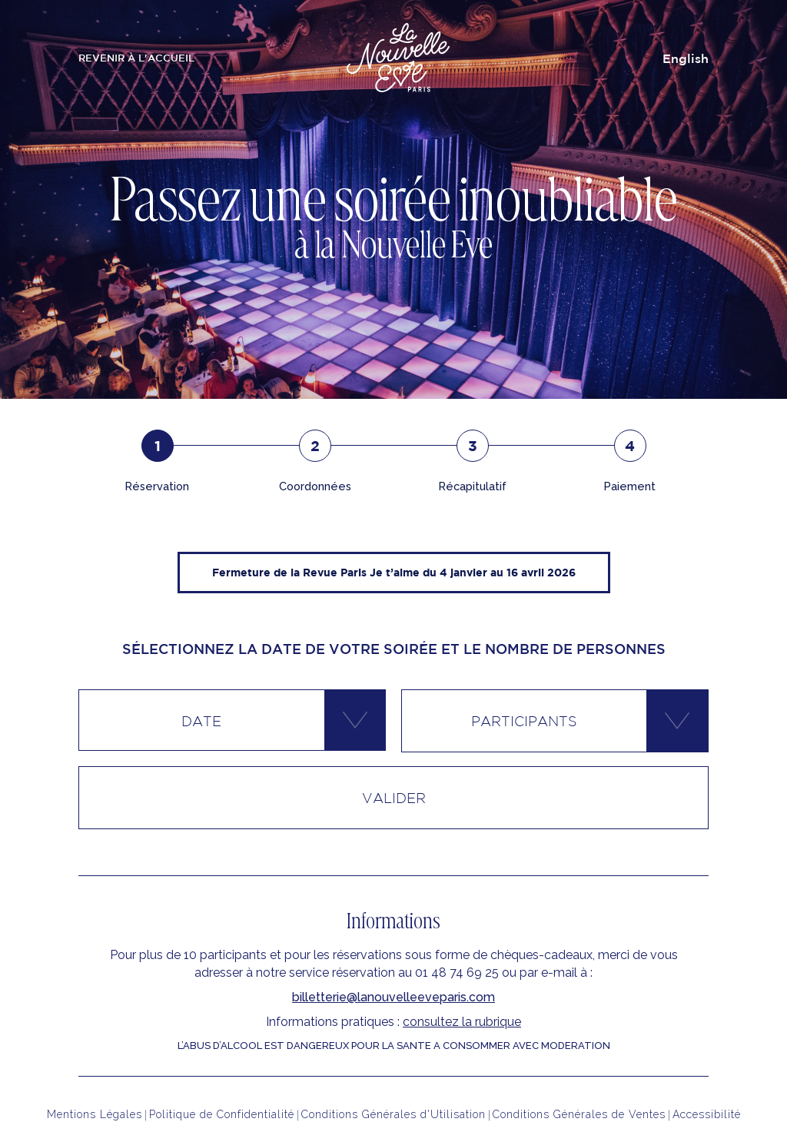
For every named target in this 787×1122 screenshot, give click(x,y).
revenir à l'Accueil (136, 58)
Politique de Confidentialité (221, 1114)
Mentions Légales (94, 1114)
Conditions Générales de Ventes (579, 1114)
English (685, 58)
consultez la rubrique (462, 1021)
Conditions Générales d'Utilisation (393, 1114)
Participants (524, 721)
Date (201, 721)
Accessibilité (706, 1114)
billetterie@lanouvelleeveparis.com (393, 997)
